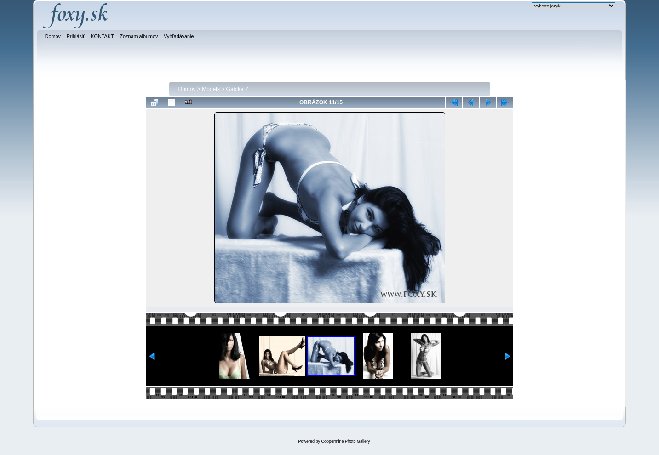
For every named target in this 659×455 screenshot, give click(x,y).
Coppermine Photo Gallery (345, 441)
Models (211, 89)
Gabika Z (237, 89)
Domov (187, 89)
